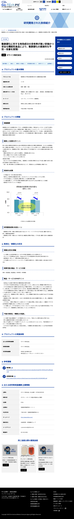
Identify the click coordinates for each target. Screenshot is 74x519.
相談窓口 (47, 5)
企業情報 (50, 63)
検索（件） (64, 72)
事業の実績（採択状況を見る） (39, 494)
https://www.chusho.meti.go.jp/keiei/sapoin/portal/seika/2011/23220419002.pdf (26, 378)
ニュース (29, 5)
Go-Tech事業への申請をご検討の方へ (39, 499)
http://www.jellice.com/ (27, 417)
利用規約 (56, 510)
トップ (3, 30)
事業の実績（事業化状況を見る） (40, 496)
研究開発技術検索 (12, 30)
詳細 (12, 63)
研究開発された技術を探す (59, 494)
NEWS (54, 492)
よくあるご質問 (54, 9)
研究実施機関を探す (35, 506)
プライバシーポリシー (59, 508)
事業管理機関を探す (35, 504)
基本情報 (5, 63)
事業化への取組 (20, 63)
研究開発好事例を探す (58, 496)
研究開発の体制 (31, 63)
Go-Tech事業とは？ (7, 9)
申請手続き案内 (34, 501)
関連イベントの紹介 (58, 499)
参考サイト (41, 63)
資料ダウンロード (66, 9)
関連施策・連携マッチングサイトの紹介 (62, 501)
